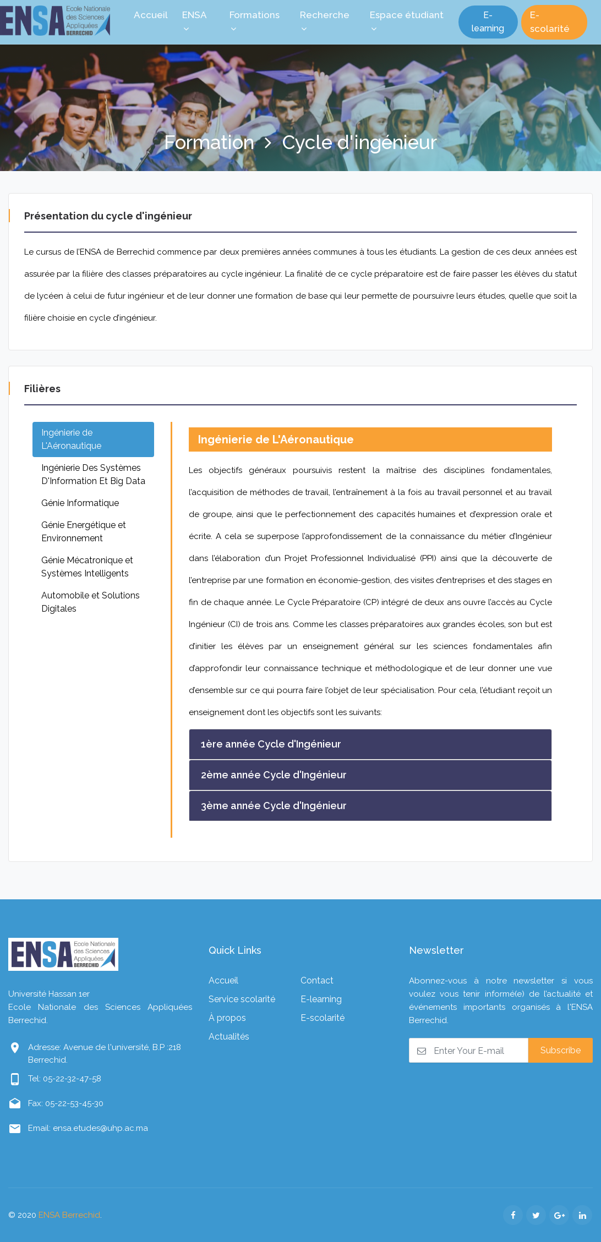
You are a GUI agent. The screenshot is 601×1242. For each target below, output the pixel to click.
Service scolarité (242, 999)
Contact (317, 980)
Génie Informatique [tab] (80, 503)
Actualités (229, 1036)
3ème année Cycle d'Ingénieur (274, 805)
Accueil (223, 980)
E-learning (488, 22)
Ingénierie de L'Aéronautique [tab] (71, 439)
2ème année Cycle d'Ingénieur (274, 775)
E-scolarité (550, 22)
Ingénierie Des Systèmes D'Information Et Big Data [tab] (93, 474)
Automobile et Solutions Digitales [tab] (90, 602)
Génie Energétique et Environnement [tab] (83, 531)
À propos (227, 1018)
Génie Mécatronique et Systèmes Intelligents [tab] (87, 567)
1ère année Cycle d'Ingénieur (271, 744)
